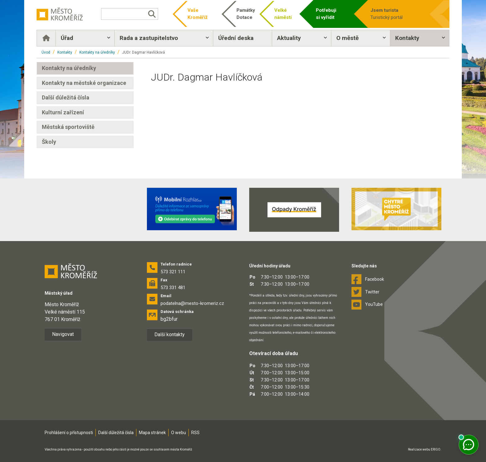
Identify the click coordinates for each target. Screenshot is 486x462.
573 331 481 (173, 287)
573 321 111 (173, 272)
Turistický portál (396, 13)
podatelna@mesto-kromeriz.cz (192, 303)
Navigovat (63, 334)
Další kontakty (169, 334)
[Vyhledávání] (129, 14)
